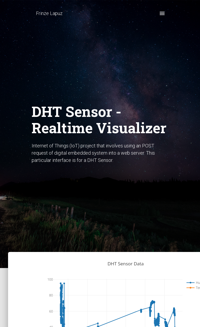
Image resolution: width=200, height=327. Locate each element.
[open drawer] (162, 13)
